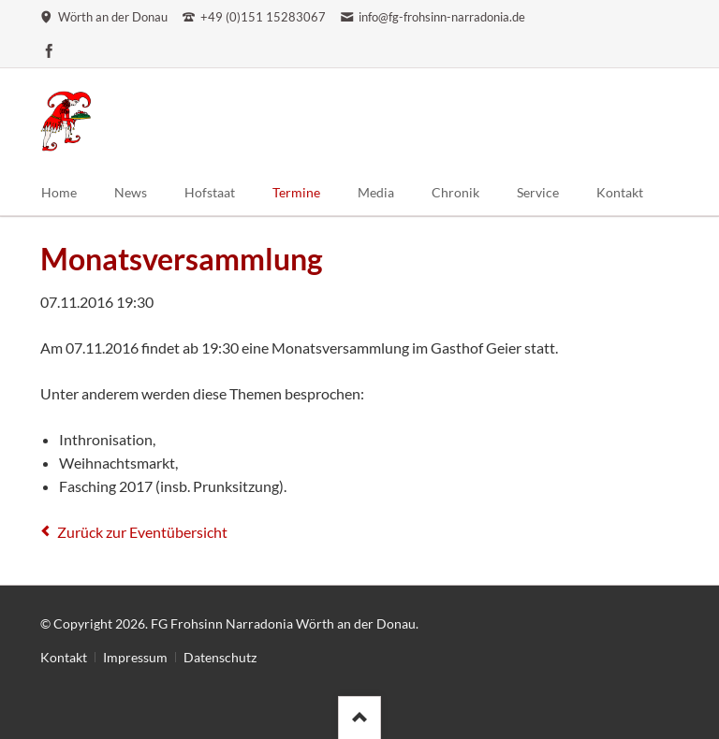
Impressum (135, 657)
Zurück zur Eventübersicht (142, 532)
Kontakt (63, 657)
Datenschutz (220, 657)
